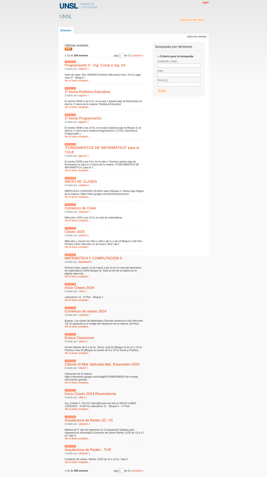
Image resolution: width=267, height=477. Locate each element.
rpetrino (83, 235)
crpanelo (83, 314)
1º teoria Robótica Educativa (87, 92)
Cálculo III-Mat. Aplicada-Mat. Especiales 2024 (102, 364)
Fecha (162, 80)
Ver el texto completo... (77, 80)
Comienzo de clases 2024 (85, 311)
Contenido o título (167, 61)
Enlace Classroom (79, 338)
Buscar (162, 90)
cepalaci (83, 185)
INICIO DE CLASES (81, 181)
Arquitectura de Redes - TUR (88, 450)
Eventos (65, 30)
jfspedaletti (85, 261)
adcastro (83, 211)
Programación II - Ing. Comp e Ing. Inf (95, 65)
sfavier (82, 341)
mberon (83, 68)
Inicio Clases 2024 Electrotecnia (90, 394)
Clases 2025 (75, 232)
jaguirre (83, 95)
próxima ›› (138, 55)
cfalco (82, 291)
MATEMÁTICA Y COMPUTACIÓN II (93, 258)
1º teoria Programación (83, 118)
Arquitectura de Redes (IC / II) (89, 420)
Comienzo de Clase (80, 208)
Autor (160, 70)
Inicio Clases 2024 (79, 287)
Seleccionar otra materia (192, 19)
